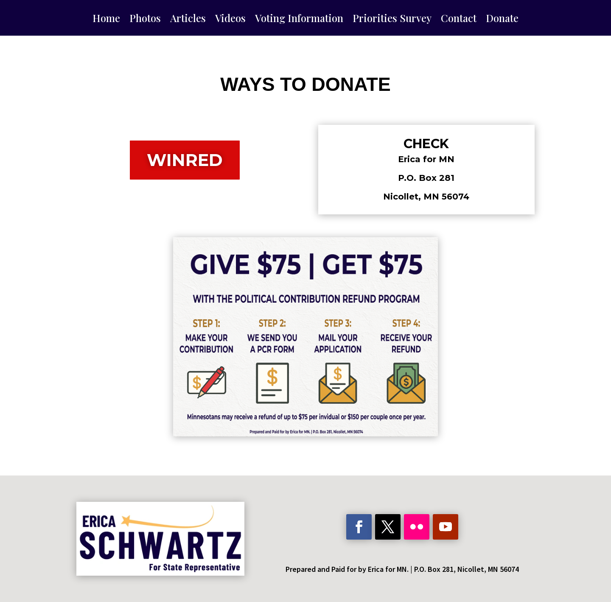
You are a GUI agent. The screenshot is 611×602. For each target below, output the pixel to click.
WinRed (185, 159)
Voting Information (299, 19)
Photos (145, 19)
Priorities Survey (392, 19)
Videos (230, 19)
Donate (502, 19)
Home (106, 19)
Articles (188, 19)
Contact (458, 19)
